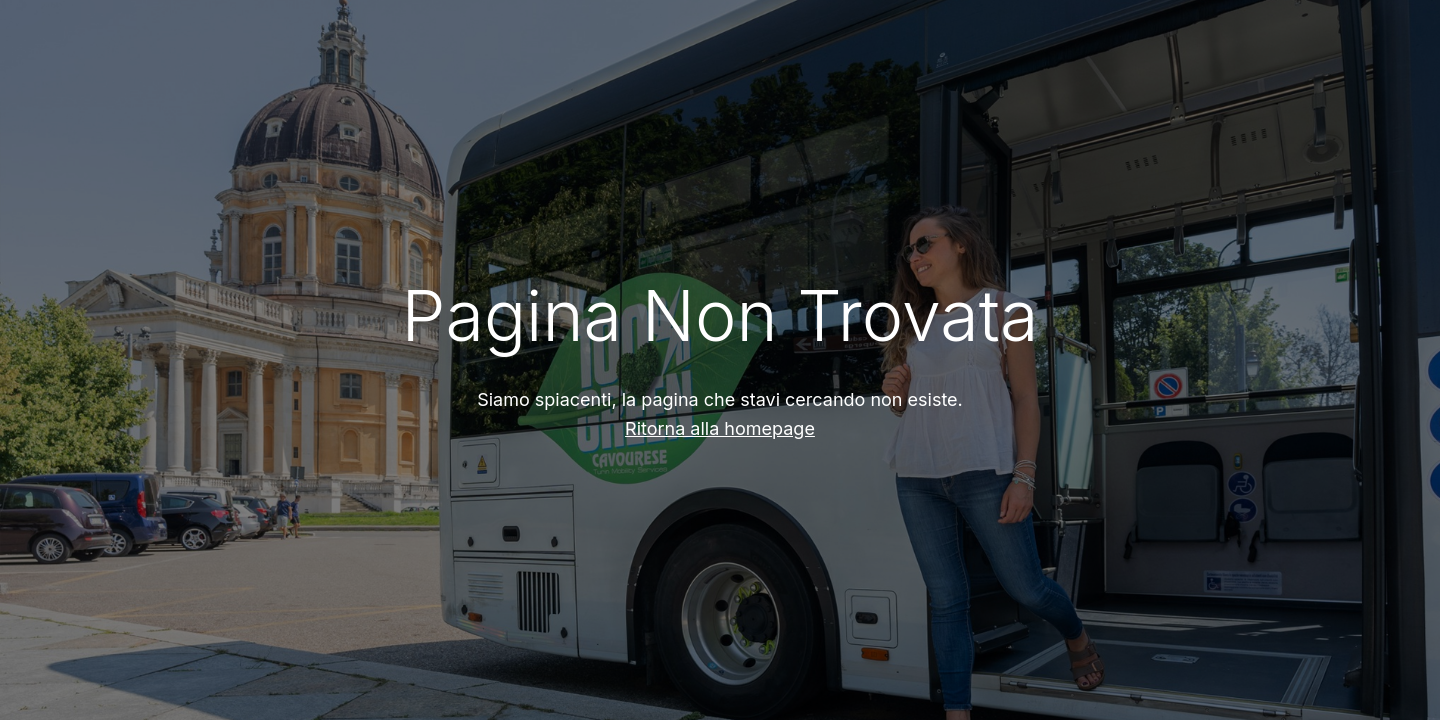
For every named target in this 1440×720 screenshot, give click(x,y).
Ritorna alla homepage (720, 428)
